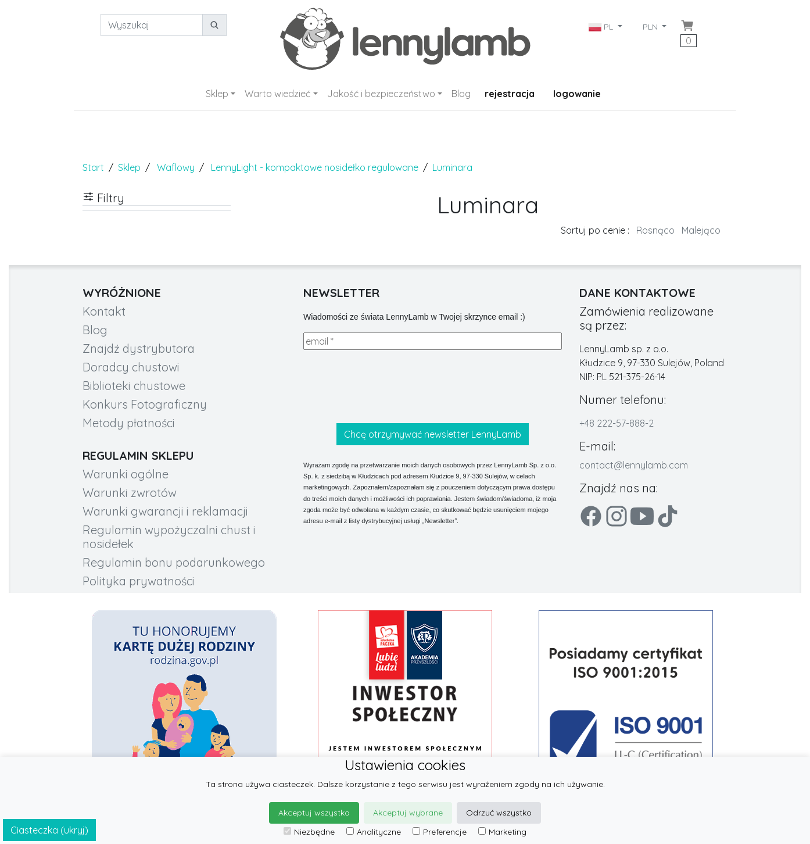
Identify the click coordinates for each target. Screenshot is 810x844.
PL (602, 27)
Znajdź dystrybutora (139, 348)
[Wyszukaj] (152, 25)
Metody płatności (129, 423)
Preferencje (440, 832)
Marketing (502, 832)
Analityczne (373, 832)
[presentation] (391, 386)
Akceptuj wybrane (408, 812)
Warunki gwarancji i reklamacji (165, 511)
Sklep (217, 93)
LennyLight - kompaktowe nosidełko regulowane (314, 167)
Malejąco (701, 230)
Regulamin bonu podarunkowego (174, 562)
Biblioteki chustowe (134, 385)
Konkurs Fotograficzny (145, 404)
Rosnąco (655, 230)
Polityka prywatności (139, 581)
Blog (461, 93)
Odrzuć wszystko (499, 812)
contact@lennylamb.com (633, 465)
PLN (651, 27)
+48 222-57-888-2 (616, 423)
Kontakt (104, 311)
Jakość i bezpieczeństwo (381, 93)
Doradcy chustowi (131, 367)
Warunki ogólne (126, 474)
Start (93, 167)
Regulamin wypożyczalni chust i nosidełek (169, 537)
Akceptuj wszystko (314, 812)
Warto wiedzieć (277, 93)
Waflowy (176, 167)
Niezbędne (309, 832)
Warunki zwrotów (130, 492)
